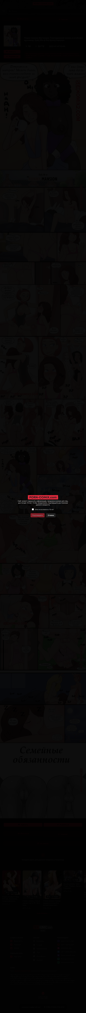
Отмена (51, 515)
